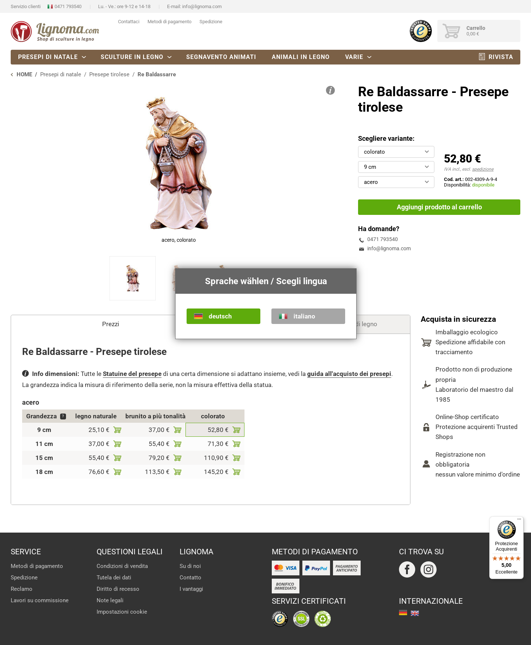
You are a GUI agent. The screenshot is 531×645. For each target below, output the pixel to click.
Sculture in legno (132, 56)
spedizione (482, 169)
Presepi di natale (48, 56)
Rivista (501, 56)
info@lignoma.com (202, 6)
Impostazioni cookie (122, 612)
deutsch (220, 316)
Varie (354, 56)
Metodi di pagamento (169, 21)
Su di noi (190, 566)
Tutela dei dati (114, 577)
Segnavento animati (221, 56)
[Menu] (519, 520)
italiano (304, 316)
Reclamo (21, 589)
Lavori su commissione (40, 600)
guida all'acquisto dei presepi (349, 373)
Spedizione (210, 21)
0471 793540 (68, 6)
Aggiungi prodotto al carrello (439, 207)
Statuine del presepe (132, 373)
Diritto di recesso (118, 589)
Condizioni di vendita (122, 566)
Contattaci (128, 21)
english (415, 613)
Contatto (190, 577)
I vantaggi (191, 589)
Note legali (110, 600)
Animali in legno (301, 56)
